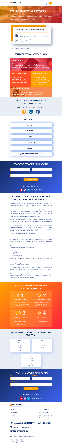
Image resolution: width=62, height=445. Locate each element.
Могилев (20, 345)
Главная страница (15, 48)
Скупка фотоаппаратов (45, 415)
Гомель (20, 343)
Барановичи (42, 345)
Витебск (20, 347)
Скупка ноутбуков (44, 412)
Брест (42, 340)
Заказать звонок (24, 433)
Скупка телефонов (44, 409)
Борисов (42, 347)
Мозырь (31, 358)
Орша (31, 356)
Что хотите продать (15, 172)
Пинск (42, 350)
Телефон (34, 167)
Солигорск (31, 360)
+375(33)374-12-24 (36, 190)
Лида (31, 363)
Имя (11, 167)
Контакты (13, 415)
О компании (13, 412)
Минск (20, 340)
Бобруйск (42, 343)
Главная (12, 409)
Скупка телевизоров (44, 418)
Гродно (20, 350)
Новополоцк (31, 365)
